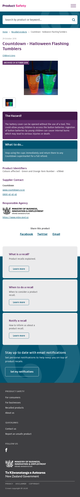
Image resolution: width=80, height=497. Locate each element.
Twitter (42, 234)
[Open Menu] (73, 6)
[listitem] (40, 262)
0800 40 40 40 (10, 194)
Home (5, 32)
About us (9, 412)
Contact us (10, 428)
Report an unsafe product (18, 433)
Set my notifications (22, 372)
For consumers (12, 397)
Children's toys (9, 55)
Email (56, 234)
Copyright (34, 484)
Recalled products (19, 32)
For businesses (13, 402)
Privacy (9, 484)
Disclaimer (21, 484)
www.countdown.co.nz (14, 190)
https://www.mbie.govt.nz (16, 217)
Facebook (26, 234)
